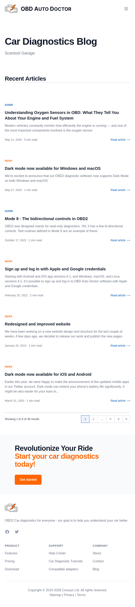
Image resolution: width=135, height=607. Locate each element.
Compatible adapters (63, 569)
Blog (96, 569)
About (97, 553)
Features (11, 553)
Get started (28, 479)
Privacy (69, 595)
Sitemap (55, 595)
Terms (81, 595)
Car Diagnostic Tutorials (66, 561)
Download (12, 569)
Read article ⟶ (120, 139)
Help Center (57, 553)
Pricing (10, 561)
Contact (98, 561)
